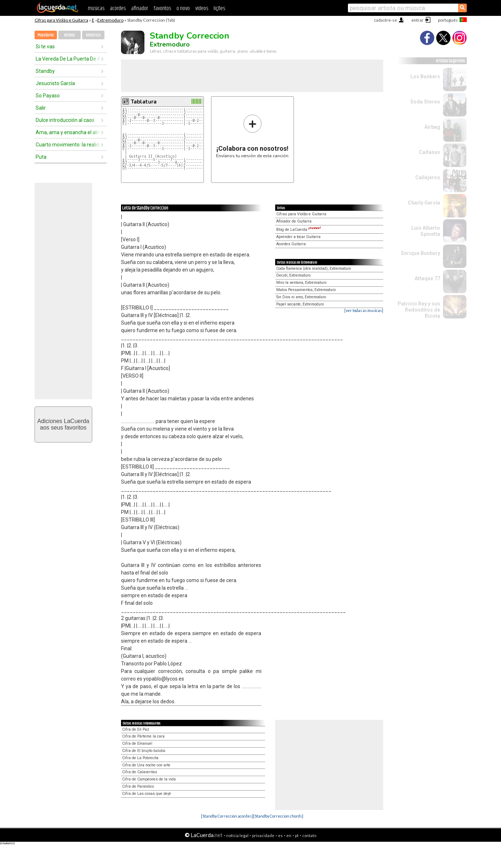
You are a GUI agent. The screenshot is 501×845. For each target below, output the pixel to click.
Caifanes (429, 152)
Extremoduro (110, 20)
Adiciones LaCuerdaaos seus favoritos (63, 424)
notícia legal (237, 835)
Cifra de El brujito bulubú (143, 750)
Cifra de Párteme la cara (143, 736)
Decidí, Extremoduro (293, 275)
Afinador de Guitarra (294, 221)
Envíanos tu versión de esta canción (252, 136)
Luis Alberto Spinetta (425, 231)
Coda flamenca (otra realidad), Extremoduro (313, 268)
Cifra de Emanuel (137, 743)
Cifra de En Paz (135, 729)
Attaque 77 (427, 278)
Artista (69, 35)
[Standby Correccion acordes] (227, 816)
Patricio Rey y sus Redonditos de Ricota (419, 310)
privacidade (263, 835)
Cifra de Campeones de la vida (149, 779)
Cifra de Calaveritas (139, 772)
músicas (96, 8)
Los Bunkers (425, 76)
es (280, 835)
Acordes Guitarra (291, 244)
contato (309, 835)
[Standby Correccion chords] (278, 816)
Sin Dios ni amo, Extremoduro (301, 297)
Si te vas (45, 46)
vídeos (201, 8)
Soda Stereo (425, 102)
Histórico (93, 35)
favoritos (162, 8)
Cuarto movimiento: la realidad (68, 145)
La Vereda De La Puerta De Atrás (68, 59)
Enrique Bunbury (420, 253)
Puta (41, 157)
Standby (45, 71)
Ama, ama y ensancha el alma (68, 132)
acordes (118, 8)
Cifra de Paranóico (138, 786)
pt (297, 835)
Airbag (432, 127)
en (288, 835)
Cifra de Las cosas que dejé (146, 793)
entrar (417, 20)
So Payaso (48, 95)
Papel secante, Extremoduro (300, 304)
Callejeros (427, 177)
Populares (45, 35)
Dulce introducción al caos (65, 120)
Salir (41, 108)
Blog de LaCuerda (298, 229)
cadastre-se (385, 20)
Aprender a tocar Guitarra (298, 236)
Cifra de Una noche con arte (146, 765)
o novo (183, 8)
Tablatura (144, 101)
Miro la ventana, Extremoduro (301, 282)
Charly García (424, 203)
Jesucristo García (55, 83)
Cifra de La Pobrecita (140, 758)
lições (219, 8)
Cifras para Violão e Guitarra (61, 20)
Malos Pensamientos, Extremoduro (306, 289)
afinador (139, 8)
